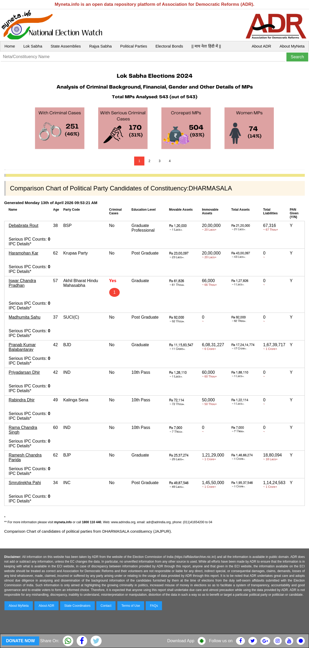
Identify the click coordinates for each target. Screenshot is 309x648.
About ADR (261, 46)
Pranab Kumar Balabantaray (22, 347)
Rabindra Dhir (22, 400)
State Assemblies (66, 46)
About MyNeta (292, 46)
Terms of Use (131, 606)
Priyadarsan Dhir (24, 372)
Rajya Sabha (100, 46)
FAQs (154, 606)
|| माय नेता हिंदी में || (206, 46)
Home (9, 46)
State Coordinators (77, 606)
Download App (180, 641)
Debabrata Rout (23, 225)
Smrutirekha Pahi (25, 482)
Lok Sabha (32, 46)
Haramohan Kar (23, 253)
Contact (106, 606)
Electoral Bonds (169, 46)
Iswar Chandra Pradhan (22, 283)
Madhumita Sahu (24, 317)
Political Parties (133, 46)
